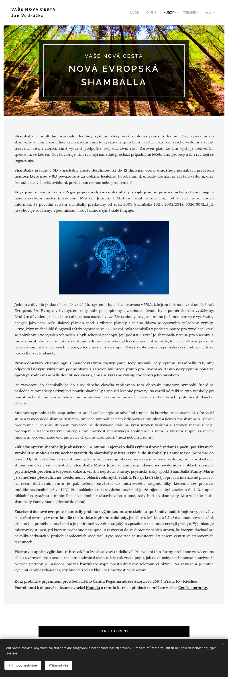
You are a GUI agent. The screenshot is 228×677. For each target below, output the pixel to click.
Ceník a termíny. (193, 588)
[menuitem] (138, 12)
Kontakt (93, 588)
